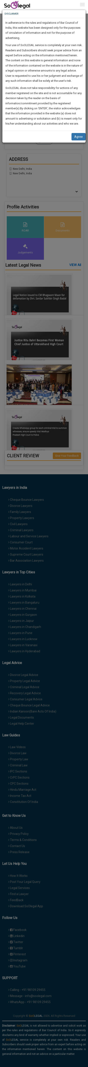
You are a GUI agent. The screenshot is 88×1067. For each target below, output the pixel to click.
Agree (78, 136)
